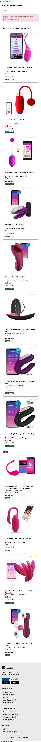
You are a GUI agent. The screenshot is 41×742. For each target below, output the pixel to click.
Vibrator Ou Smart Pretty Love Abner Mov (20, 172)
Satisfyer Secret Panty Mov (15, 277)
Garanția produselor (10, 717)
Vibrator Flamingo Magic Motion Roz (18, 538)
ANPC (5, 729)
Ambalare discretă (9, 700)
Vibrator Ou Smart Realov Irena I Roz (18, 67)
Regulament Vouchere (11, 712)
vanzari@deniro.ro (15, 674)
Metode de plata (8, 695)
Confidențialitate (8, 702)
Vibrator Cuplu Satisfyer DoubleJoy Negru (20, 434)
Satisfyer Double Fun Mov (14, 224)
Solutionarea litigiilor (10, 732)
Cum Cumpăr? (8, 692)
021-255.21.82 (14, 672)
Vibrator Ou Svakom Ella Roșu (16, 120)
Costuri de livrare (9, 697)
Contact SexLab (8, 720)
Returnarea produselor (11, 714)
